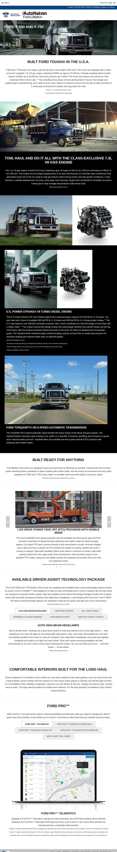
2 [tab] (60, 567)
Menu (5, 3)
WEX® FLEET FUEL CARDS (58, 736)
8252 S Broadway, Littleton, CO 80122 (100, 7)
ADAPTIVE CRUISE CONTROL (91, 617)
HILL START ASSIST (90, 611)
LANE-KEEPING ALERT (60, 617)
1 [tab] (57, 567)
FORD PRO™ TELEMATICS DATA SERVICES (79, 730)
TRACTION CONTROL (64, 611)
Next (109, 522)
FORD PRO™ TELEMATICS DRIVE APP (35, 730)
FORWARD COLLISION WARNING (27, 617)
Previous (8, 522)
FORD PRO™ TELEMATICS (37, 724)
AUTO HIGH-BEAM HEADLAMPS (32, 611)
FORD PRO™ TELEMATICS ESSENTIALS (74, 724)
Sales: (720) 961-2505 (76, 7)
